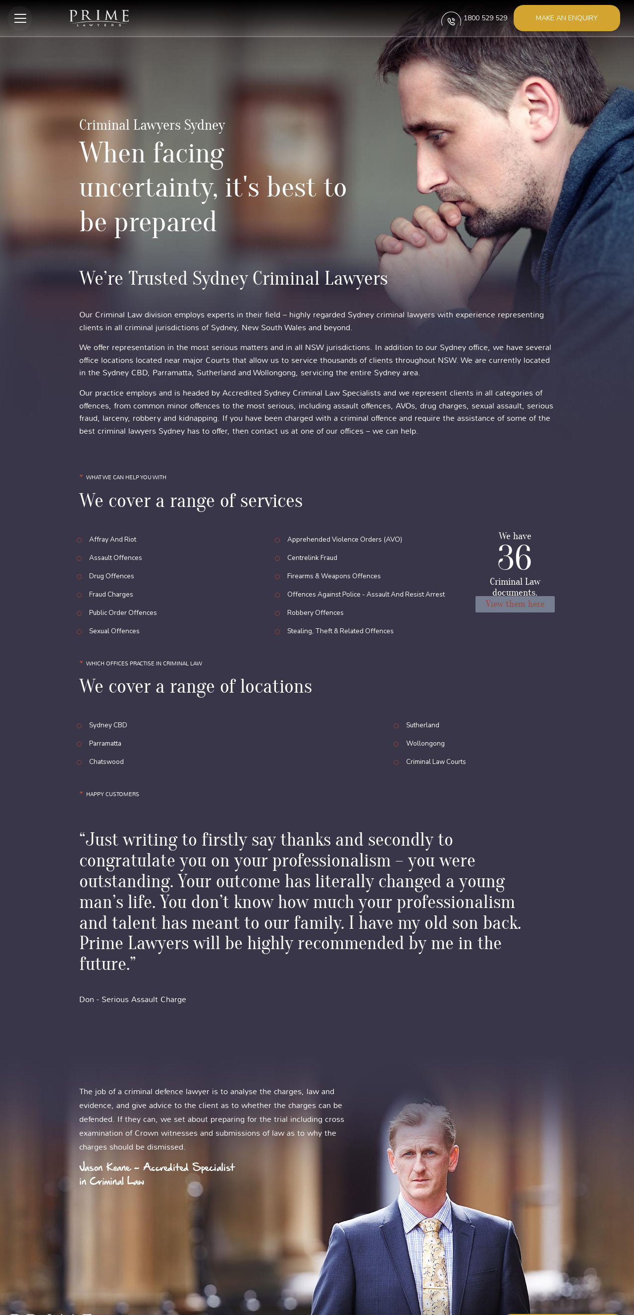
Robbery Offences (316, 594)
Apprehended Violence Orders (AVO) (346, 539)
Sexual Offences (115, 608)
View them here (514, 605)
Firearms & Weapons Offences (335, 566)
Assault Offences (117, 552)
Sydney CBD (108, 698)
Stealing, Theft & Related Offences (343, 608)
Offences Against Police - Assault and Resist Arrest (370, 580)
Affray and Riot (113, 539)
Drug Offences (112, 566)
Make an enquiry (567, 18)
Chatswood (107, 725)
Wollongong (425, 711)
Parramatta (106, 711)
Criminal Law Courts (438, 725)
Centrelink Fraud (313, 552)
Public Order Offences (124, 594)
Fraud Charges (112, 580)
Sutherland (423, 698)
